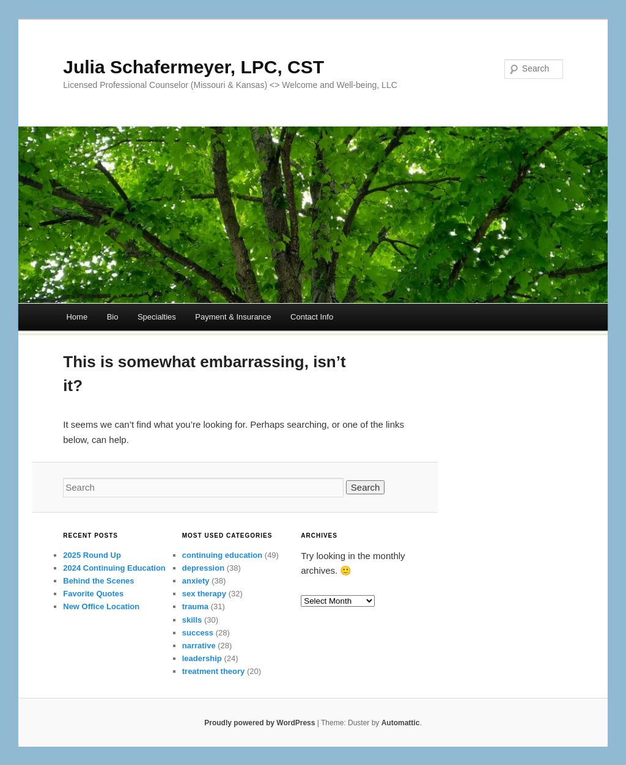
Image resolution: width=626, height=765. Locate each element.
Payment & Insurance (233, 316)
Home (76, 316)
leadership (202, 658)
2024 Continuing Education (114, 568)
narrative (199, 645)
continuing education (222, 555)
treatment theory (213, 671)
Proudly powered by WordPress (259, 723)
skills (192, 619)
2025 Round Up (92, 555)
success (197, 632)
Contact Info (311, 316)
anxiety (196, 580)
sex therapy (204, 593)
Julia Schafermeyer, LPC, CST (193, 67)
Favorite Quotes (93, 593)
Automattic (400, 723)
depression (203, 568)
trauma (195, 606)
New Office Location (101, 606)
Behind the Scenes (98, 580)
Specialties (157, 316)
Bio (113, 316)
